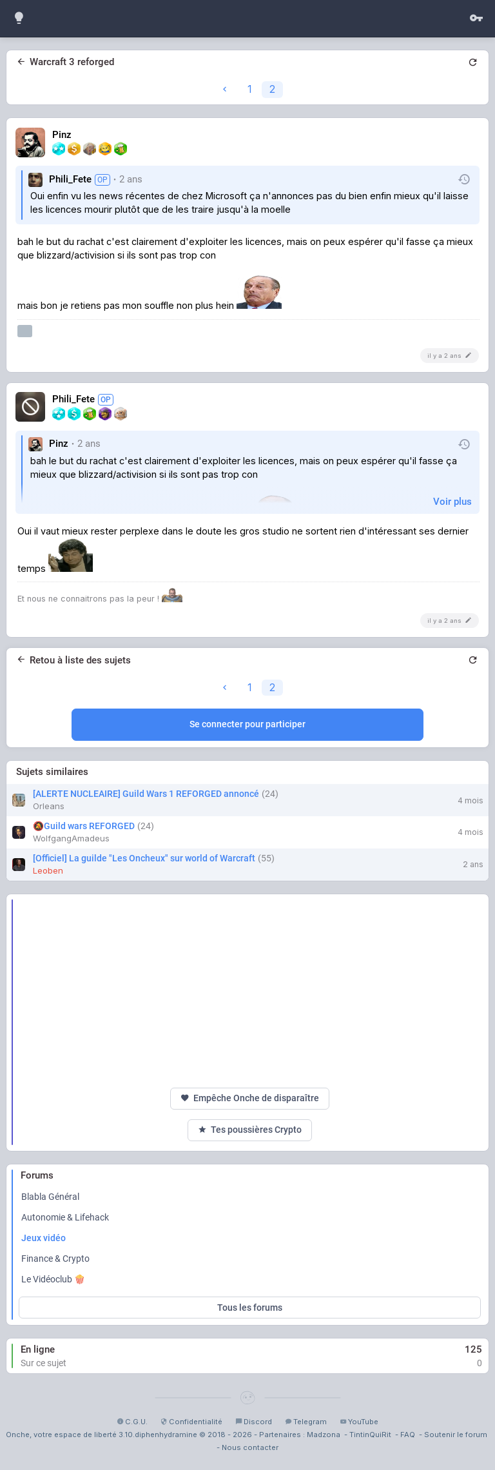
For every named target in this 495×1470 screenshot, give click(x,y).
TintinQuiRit (370, 1434)
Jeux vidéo (43, 1238)
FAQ (407, 1434)
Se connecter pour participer (247, 724)
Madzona (323, 1434)
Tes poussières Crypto (250, 1129)
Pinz (62, 135)
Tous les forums (249, 1307)
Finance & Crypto (55, 1258)
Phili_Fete (70, 179)
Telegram (306, 1421)
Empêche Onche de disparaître (249, 1098)
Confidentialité (191, 1421)
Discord (253, 1421)
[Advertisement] (249, 991)
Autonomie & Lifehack (65, 1217)
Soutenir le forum (455, 1434)
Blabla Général (50, 1196)
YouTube (359, 1421)
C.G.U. (132, 1421)
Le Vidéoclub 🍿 (53, 1279)
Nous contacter (250, 1447)
